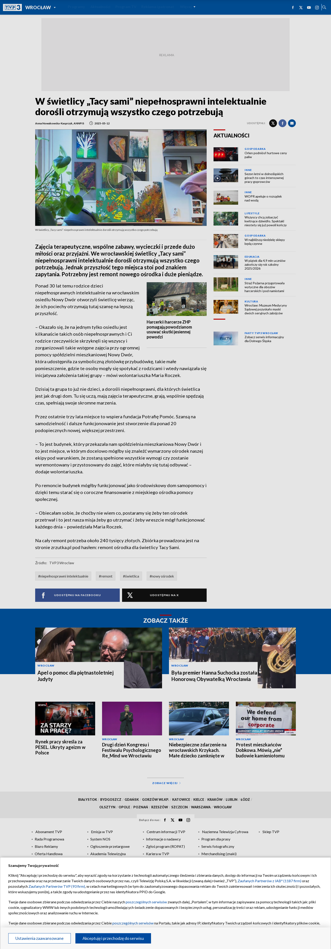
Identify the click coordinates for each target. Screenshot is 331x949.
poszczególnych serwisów (146, 902)
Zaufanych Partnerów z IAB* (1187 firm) (269, 881)
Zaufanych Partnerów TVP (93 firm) (57, 886)
